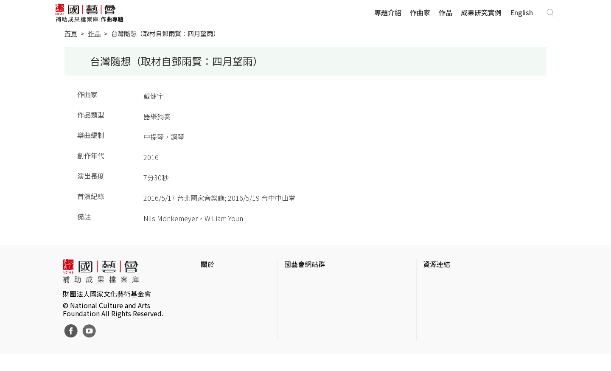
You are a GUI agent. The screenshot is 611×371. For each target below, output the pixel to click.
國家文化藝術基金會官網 (321, 281)
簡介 (207, 281)
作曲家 (420, 12)
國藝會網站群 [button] (304, 264)
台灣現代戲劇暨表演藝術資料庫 (470, 335)
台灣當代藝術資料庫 (453, 281)
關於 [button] (207, 264)
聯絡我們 (214, 308)
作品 (445, 12)
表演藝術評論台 (308, 308)
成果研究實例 (481, 12)
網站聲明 (214, 294)
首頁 (70, 33)
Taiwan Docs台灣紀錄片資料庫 (469, 349)
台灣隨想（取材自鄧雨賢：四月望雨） (165, 33)
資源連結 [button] (436, 264)
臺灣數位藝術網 (447, 308)
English (521, 12)
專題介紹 (387, 12)
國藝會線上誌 (304, 294)
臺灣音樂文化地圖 (450, 322)
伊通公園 (436, 294)
